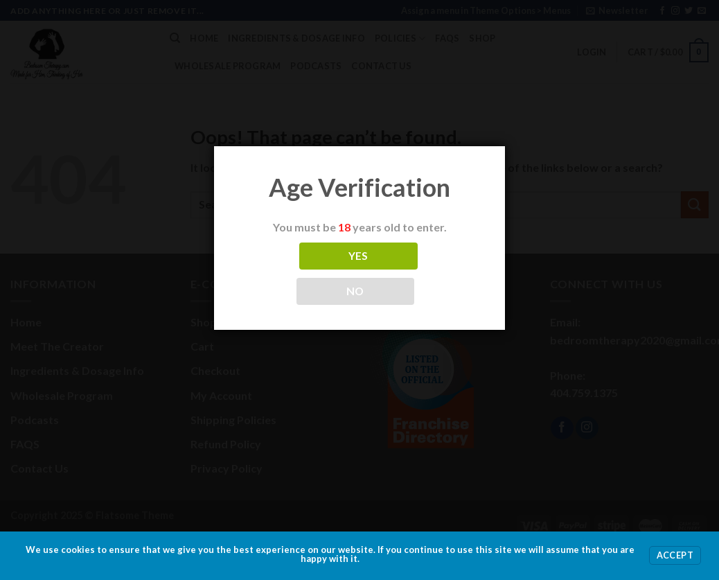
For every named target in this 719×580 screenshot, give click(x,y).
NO (355, 291)
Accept (675, 555)
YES (358, 255)
